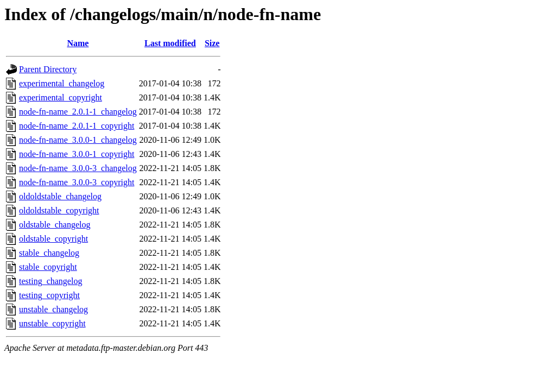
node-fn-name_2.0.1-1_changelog (78, 111)
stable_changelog (49, 252)
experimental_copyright (60, 97)
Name (78, 43)
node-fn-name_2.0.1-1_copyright (76, 125)
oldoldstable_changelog (60, 196)
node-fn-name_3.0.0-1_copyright (76, 154)
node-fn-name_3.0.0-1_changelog (78, 139)
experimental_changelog (61, 83)
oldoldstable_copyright (59, 210)
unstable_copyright (52, 323)
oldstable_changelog (55, 224)
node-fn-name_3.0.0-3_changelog (78, 168)
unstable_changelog (53, 309)
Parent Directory (48, 69)
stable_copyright (48, 267)
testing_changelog (50, 281)
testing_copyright (49, 295)
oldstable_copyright (53, 238)
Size (212, 43)
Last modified (170, 43)
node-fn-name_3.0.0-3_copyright (76, 182)
